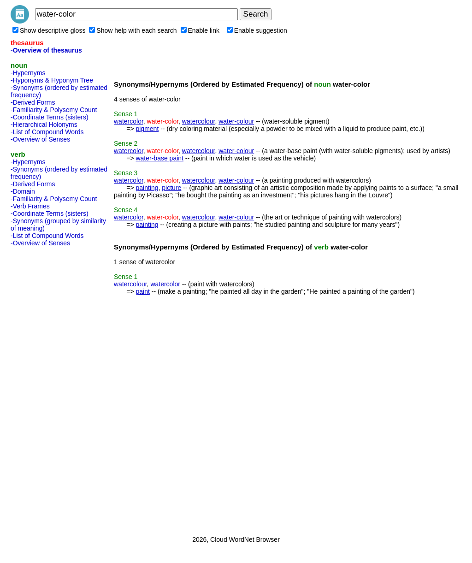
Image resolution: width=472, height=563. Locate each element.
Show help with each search (133, 30)
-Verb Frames (30, 206)
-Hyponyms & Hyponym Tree (52, 80)
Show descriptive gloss (48, 30)
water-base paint (159, 158)
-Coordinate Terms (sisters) (49, 117)
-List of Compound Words (47, 132)
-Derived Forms (33, 102)
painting (147, 187)
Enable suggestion (257, 30)
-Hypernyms (28, 73)
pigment (147, 128)
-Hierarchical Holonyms (44, 124)
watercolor (128, 121)
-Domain (23, 191)
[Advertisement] (47, 388)
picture (171, 187)
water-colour (236, 121)
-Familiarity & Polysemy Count (54, 109)
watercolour (198, 121)
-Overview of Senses (40, 139)
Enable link (200, 30)
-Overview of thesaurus (46, 50)
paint (142, 291)
